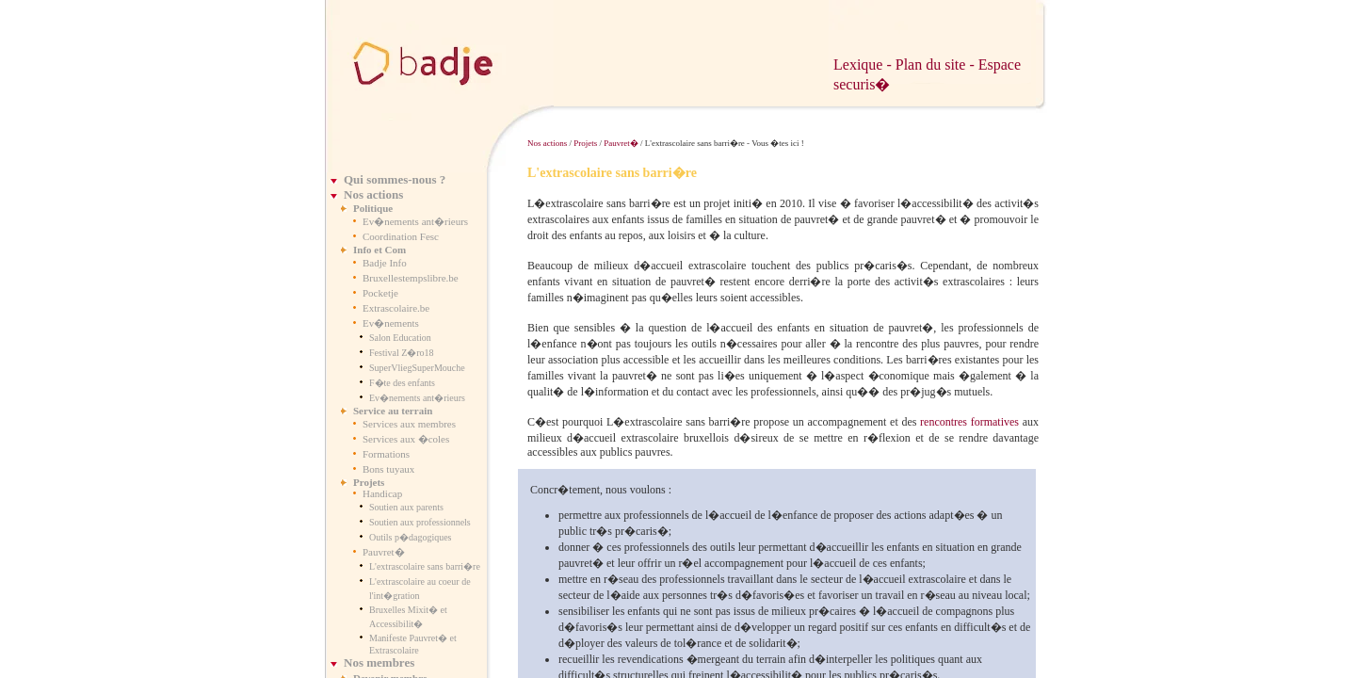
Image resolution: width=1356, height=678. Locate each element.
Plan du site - (937, 64)
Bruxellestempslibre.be (411, 277)
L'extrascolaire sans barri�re (424, 566)
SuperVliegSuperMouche (417, 368)
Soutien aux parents (406, 507)
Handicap (382, 493)
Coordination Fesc (401, 236)
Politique (373, 208)
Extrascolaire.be (396, 308)
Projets (368, 482)
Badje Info (385, 262)
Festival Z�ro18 (401, 352)
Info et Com (379, 249)
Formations (386, 454)
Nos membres (379, 662)
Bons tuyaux (388, 469)
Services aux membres (409, 423)
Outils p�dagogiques (410, 537)
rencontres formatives (969, 421)
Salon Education (400, 337)
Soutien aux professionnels (420, 522)
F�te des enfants (402, 383)
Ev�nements (391, 323)
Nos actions (373, 194)
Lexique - (864, 64)
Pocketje (380, 293)
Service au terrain (392, 410)
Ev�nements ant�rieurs (415, 221)
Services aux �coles (406, 438)
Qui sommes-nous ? (394, 179)
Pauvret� (384, 551)
